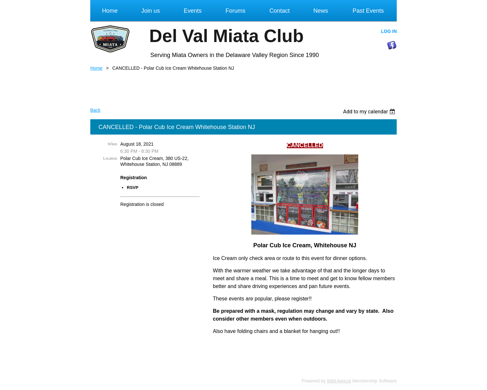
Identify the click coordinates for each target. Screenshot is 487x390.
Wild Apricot (339, 380)
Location (110, 158)
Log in (389, 31)
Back (95, 110)
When (112, 144)
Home (96, 68)
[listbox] (370, 112)
